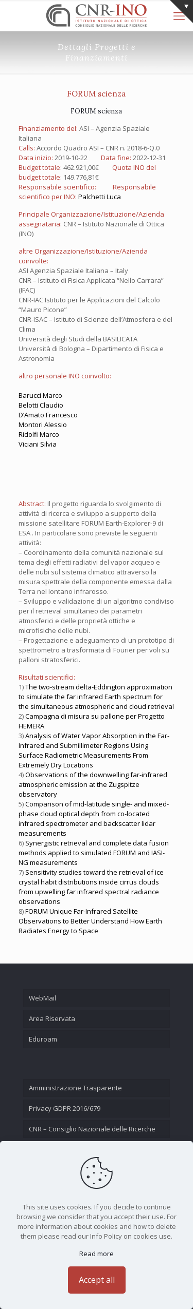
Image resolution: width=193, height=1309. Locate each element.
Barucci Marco (40, 395)
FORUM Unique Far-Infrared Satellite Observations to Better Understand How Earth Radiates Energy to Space (90, 921)
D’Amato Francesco (48, 414)
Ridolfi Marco (39, 434)
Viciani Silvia (38, 444)
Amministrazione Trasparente (75, 1087)
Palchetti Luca (99, 196)
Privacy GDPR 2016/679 (64, 1108)
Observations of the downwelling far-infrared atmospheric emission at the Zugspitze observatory (93, 784)
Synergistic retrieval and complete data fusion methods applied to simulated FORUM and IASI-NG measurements (94, 852)
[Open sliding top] (181, 11)
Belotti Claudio (41, 405)
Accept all (97, 1279)
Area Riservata (52, 1018)
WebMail (42, 998)
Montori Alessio (43, 424)
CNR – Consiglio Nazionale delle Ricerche (92, 1128)
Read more (96, 1253)
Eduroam (43, 1039)
